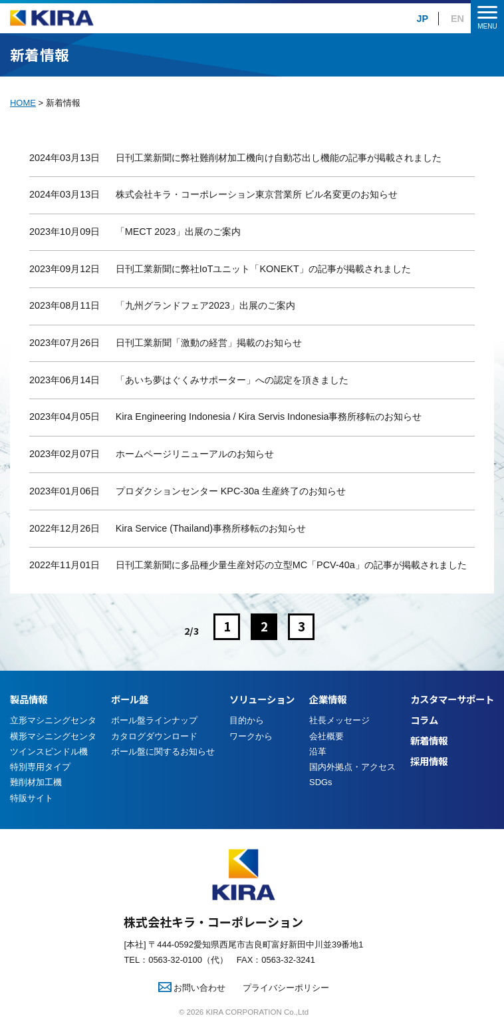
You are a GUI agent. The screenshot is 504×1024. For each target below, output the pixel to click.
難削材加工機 (36, 782)
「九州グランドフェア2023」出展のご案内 (205, 305)
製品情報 (28, 699)
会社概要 (326, 736)
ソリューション (262, 699)
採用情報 (428, 761)
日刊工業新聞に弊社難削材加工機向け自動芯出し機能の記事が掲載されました (278, 157)
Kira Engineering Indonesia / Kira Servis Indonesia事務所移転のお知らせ (269, 416)
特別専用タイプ (40, 767)
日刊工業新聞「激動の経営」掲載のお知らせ (209, 342)
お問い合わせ (192, 988)
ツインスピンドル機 (49, 752)
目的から (246, 720)
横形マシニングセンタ (53, 736)
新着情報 (428, 740)
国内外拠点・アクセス (352, 767)
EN (457, 18)
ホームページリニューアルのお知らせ (195, 453)
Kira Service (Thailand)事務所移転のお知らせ (211, 528)
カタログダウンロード (154, 736)
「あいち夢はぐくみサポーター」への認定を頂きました (232, 380)
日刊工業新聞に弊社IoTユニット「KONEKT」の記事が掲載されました (263, 268)
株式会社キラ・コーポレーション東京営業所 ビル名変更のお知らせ (257, 194)
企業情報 (327, 699)
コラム (424, 720)
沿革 (317, 752)
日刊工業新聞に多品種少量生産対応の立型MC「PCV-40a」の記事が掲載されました (291, 565)
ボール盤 (129, 699)
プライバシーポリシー (286, 988)
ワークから (251, 736)
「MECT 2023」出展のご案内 (178, 231)
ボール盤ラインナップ (154, 720)
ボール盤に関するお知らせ (163, 752)
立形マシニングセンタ (53, 720)
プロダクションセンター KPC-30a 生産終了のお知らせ (231, 491)
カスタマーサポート (452, 699)
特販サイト (31, 798)
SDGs (320, 782)
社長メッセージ (339, 720)
